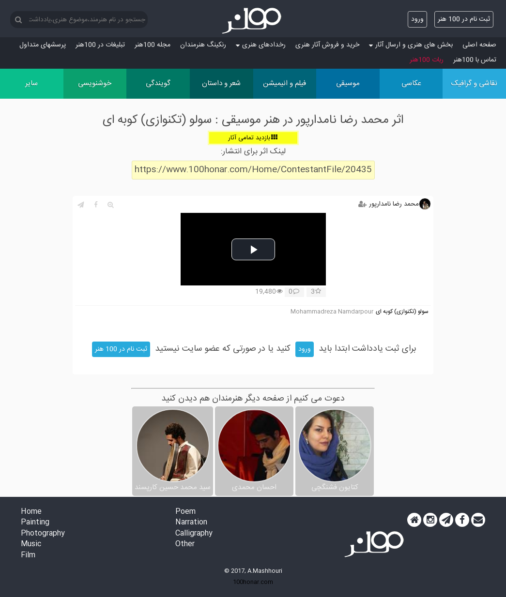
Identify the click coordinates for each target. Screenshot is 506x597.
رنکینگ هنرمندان (203, 45)
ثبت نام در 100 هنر (464, 19)
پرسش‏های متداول (42, 45)
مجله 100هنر (152, 45)
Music (31, 544)
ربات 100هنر (427, 60)
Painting (35, 522)
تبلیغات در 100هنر (100, 45)
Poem (185, 512)
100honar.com (253, 582)
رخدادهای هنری (261, 45)
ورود (417, 19)
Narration (191, 522)
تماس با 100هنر (474, 60)
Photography (43, 533)
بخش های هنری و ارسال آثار (411, 45)
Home (31, 512)
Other (185, 544)
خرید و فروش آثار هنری (327, 45)
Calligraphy (194, 533)
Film (28, 555)
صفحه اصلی (479, 45)
